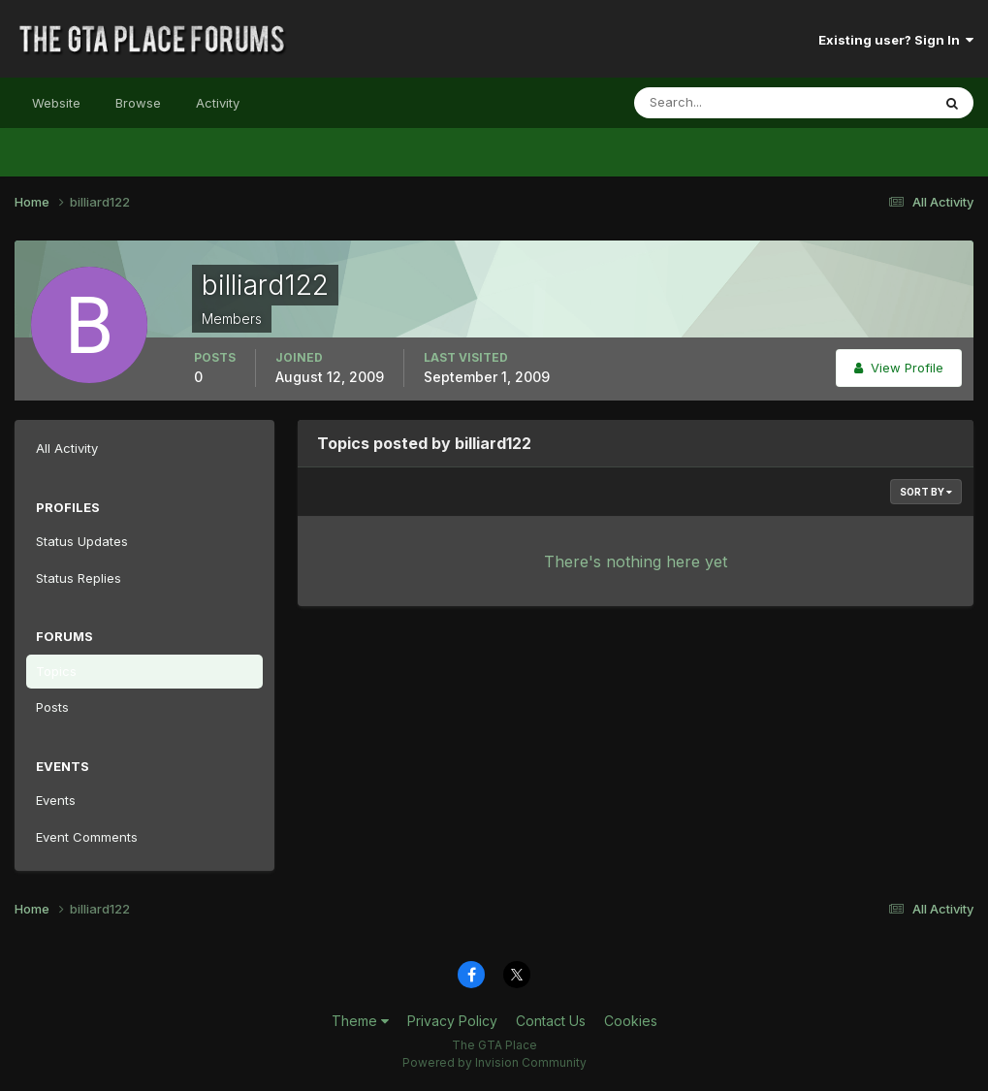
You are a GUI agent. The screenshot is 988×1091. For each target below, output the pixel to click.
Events (56, 800)
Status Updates (82, 541)
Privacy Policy (452, 1020)
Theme (360, 1020)
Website (56, 103)
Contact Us (551, 1020)
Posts (52, 707)
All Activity (67, 448)
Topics (56, 671)
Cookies (630, 1020)
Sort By (926, 491)
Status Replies (78, 578)
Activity (217, 103)
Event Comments (87, 837)
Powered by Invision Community (494, 1062)
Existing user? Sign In (895, 40)
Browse (138, 103)
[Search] (719, 102)
